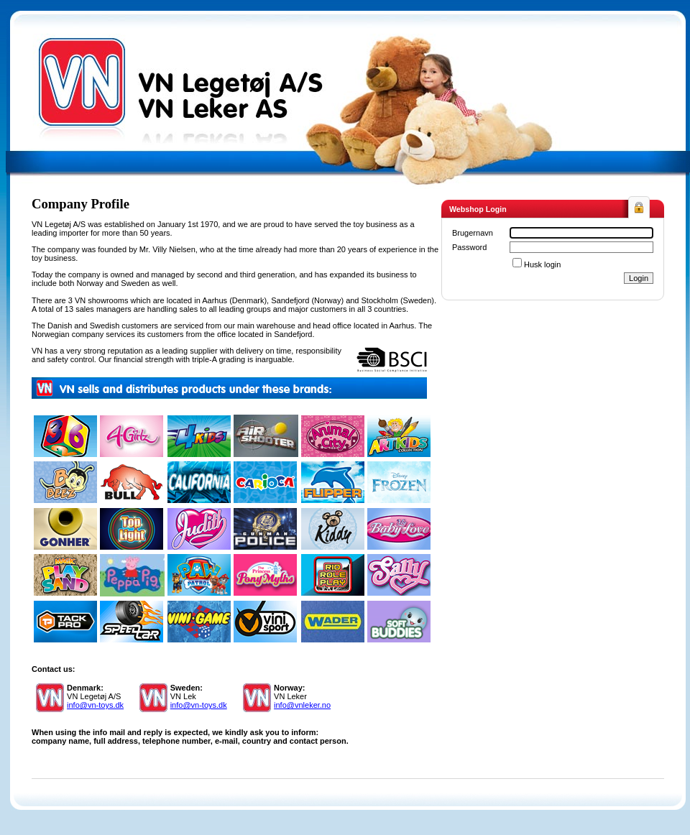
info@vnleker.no (302, 705)
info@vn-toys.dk (95, 705)
